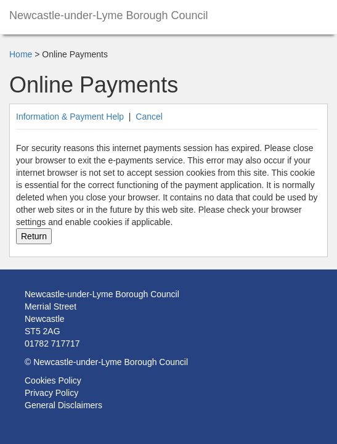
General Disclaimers (63, 405)
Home (20, 54)
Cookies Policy (53, 380)
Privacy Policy (51, 393)
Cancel (149, 116)
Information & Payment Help (70, 116)
